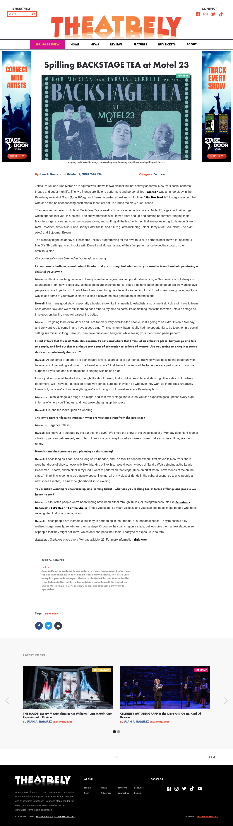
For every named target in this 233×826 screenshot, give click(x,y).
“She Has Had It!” (156, 197)
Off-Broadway (101, 670)
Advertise (106, 792)
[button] (192, 44)
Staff (86, 792)
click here (140, 539)
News (94, 44)
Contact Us (123, 792)
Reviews (116, 44)
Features (140, 44)
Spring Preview (47, 44)
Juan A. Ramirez (50, 174)
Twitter (45, 567)
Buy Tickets (167, 44)
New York (183, 76)
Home (75, 44)
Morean (152, 192)
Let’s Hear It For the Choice (69, 508)
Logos (137, 792)
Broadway (201, 670)
